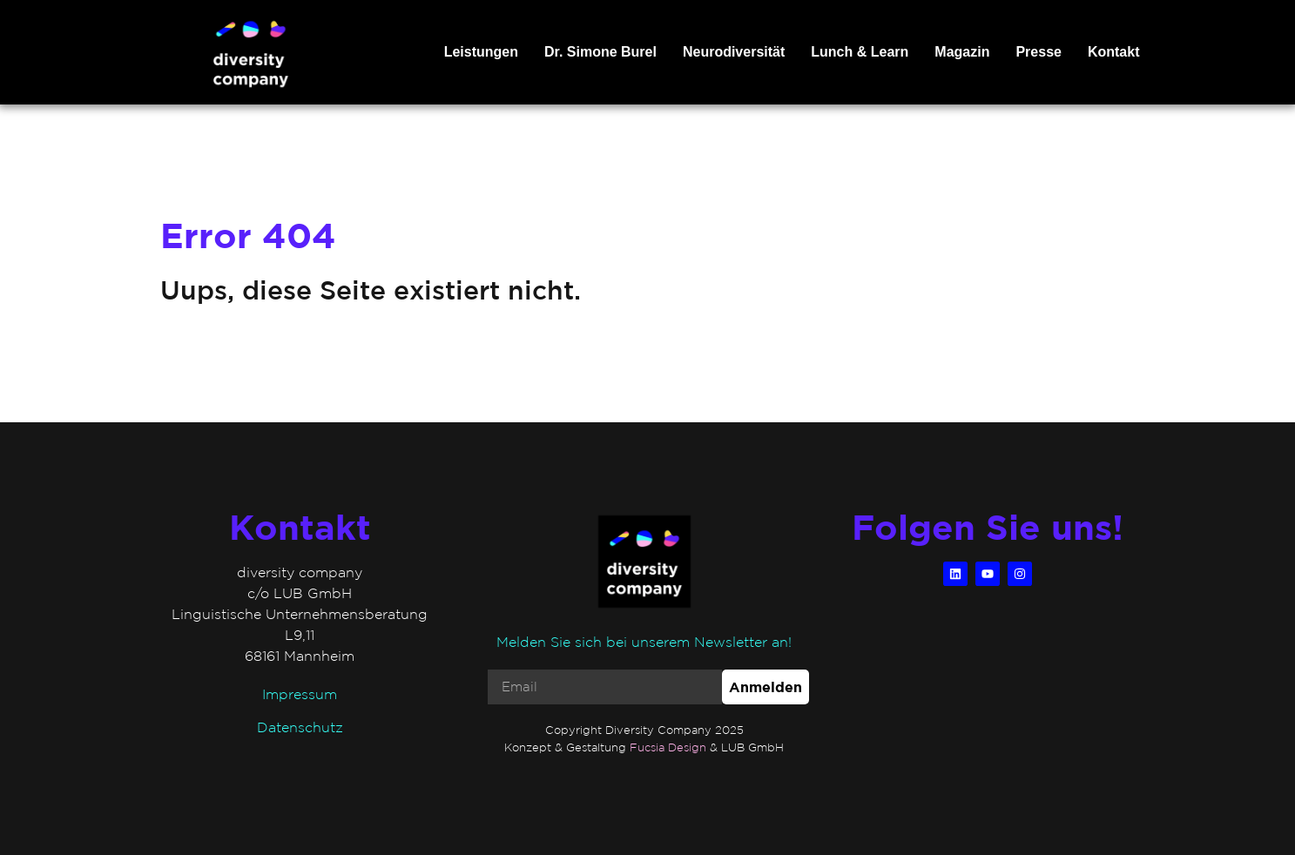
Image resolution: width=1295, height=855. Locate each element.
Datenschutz (300, 727)
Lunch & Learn (859, 51)
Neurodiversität (734, 51)
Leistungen (481, 51)
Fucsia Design (668, 747)
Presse (1038, 51)
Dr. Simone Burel (600, 51)
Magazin (961, 51)
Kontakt (1114, 51)
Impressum (299, 694)
